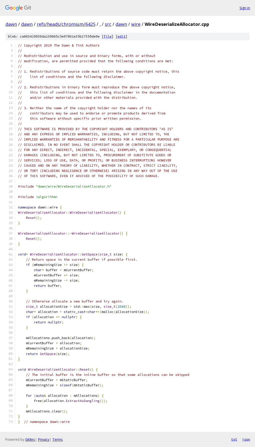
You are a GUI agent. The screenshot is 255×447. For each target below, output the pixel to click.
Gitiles (30, 439)
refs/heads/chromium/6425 (66, 24)
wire (135, 24)
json (246, 439)
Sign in (245, 7)
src (108, 24)
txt (234, 439)
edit (122, 36)
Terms (57, 439)
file (108, 36)
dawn (11, 24)
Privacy (43, 439)
